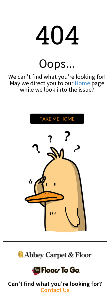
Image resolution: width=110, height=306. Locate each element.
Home (82, 83)
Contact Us (55, 290)
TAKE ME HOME (57, 119)
